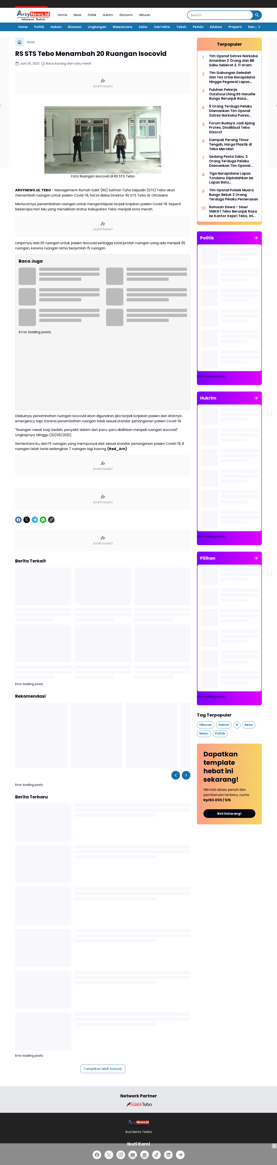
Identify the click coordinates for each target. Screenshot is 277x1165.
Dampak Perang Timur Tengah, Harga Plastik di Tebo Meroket (230, 144)
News (77, 15)
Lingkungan (97, 27)
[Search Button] (257, 15)
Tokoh (181, 27)
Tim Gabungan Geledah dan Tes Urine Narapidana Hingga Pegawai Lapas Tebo (232, 77)
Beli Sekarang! (229, 813)
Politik (92, 15)
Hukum (56, 27)
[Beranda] (19, 42)
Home (62, 15)
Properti (235, 27)
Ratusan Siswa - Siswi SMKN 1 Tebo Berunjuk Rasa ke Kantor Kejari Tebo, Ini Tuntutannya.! (233, 211)
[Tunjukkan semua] (256, 237)
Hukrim (108, 15)
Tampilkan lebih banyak (103, 1069)
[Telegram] (35, 520)
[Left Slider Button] (175, 775)
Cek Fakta (162, 27)
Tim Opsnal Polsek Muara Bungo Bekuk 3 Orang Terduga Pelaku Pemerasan (233, 194)
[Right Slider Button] (257, 27)
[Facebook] (18, 520)
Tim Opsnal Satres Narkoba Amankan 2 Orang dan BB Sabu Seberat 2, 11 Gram (233, 60)
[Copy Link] (51, 520)
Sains (143, 27)
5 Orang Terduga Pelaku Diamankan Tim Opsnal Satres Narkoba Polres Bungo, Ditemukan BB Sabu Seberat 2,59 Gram (232, 111)
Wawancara (122, 27)
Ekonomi (126, 15)
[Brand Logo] (138, 1104)
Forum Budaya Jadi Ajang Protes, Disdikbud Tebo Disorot (232, 128)
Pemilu (198, 27)
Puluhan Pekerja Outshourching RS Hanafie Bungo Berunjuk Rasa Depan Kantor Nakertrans (232, 94)
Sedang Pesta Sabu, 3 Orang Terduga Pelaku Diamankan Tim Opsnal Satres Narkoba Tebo (229, 161)
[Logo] (138, 1122)
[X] (26, 520)
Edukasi (216, 27)
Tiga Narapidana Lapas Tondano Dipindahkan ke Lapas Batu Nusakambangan (231, 178)
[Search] (220, 15)
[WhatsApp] (43, 520)
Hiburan (144, 15)
